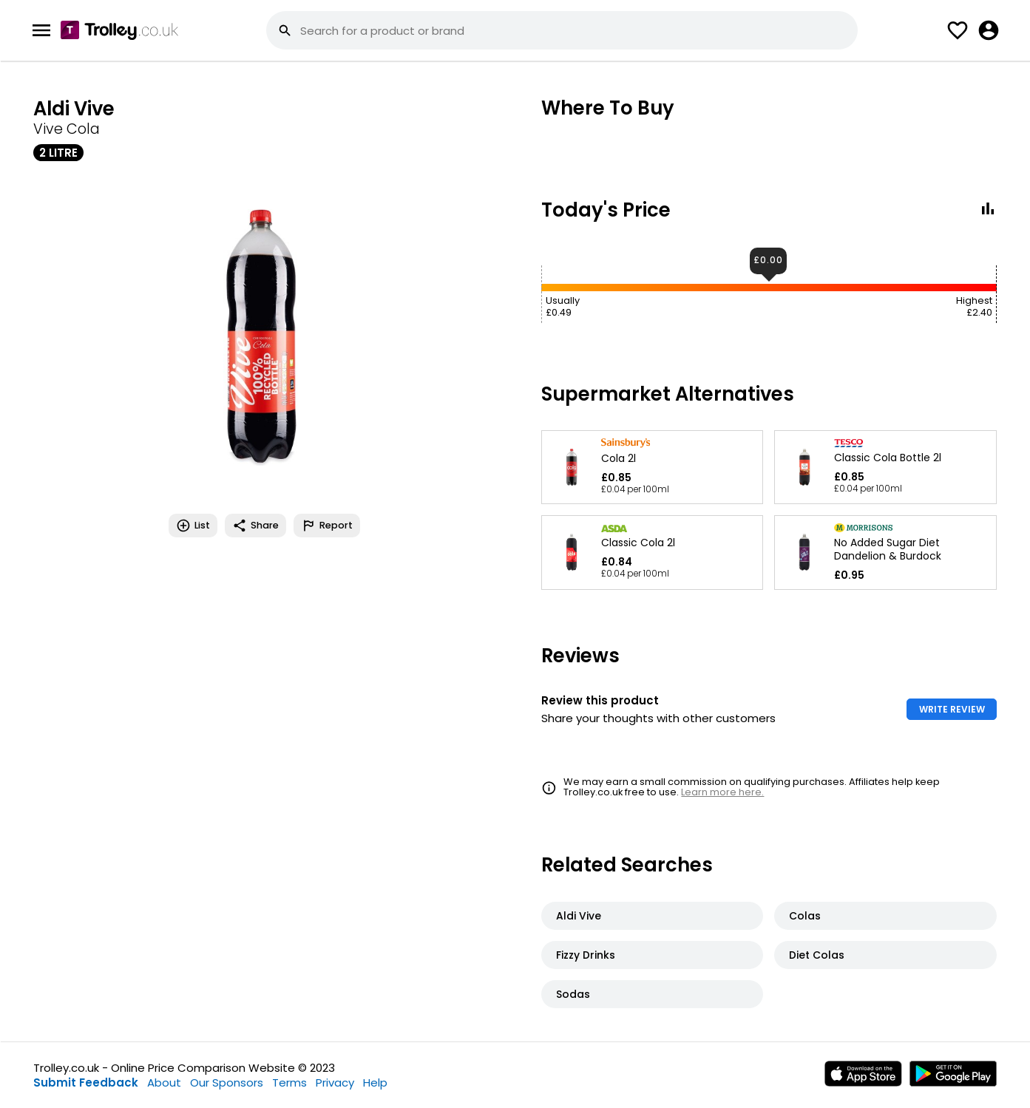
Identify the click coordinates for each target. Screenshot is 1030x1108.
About (164, 1082)
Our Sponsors (226, 1082)
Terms (289, 1082)
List (193, 525)
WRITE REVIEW (952, 709)
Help (375, 1082)
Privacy (335, 1082)
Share (255, 525)
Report (327, 525)
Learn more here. (722, 792)
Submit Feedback (85, 1082)
